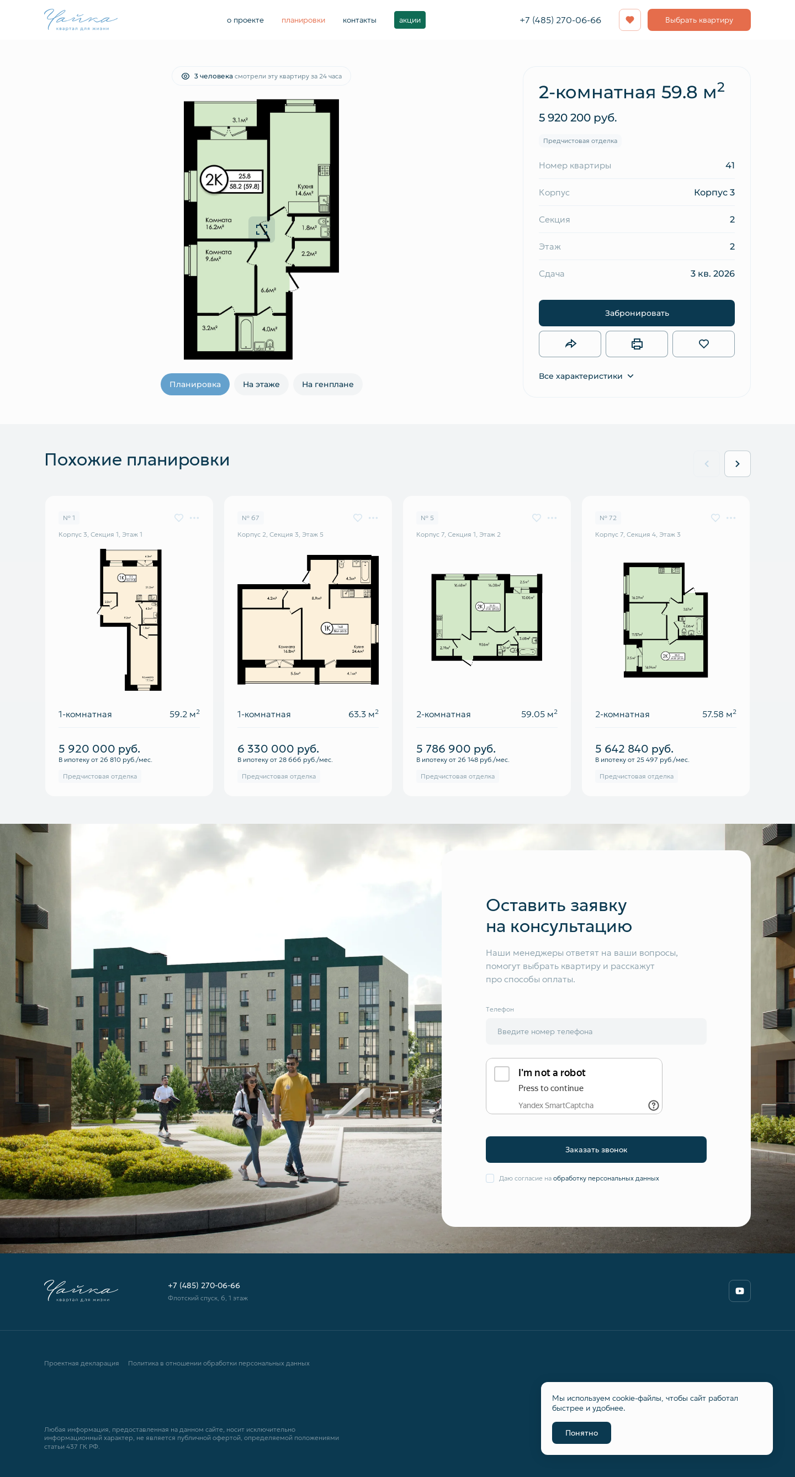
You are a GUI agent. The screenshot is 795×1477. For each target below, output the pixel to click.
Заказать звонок (596, 1150)
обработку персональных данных (606, 1178)
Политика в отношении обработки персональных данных (219, 1363)
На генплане (328, 384)
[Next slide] (737, 464)
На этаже (261, 384)
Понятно (581, 1433)
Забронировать (637, 313)
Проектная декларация (81, 1363)
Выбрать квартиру (699, 20)
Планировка (195, 384)
